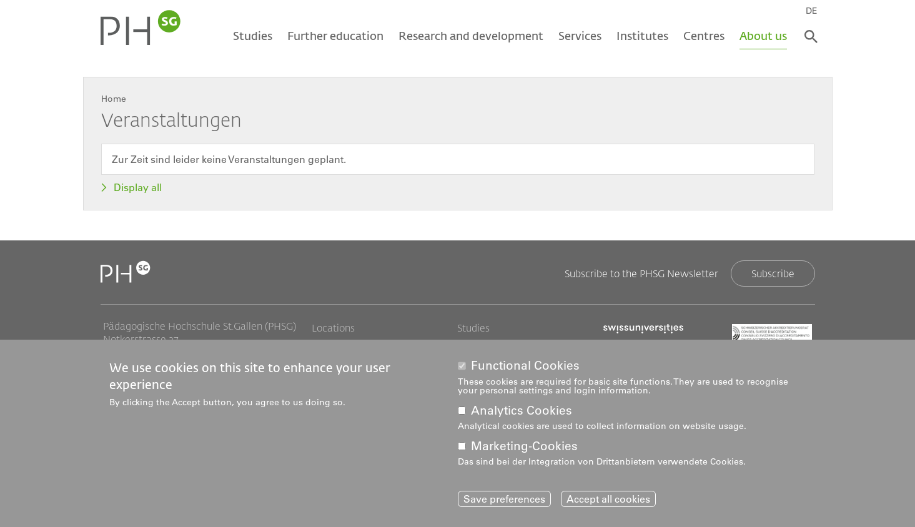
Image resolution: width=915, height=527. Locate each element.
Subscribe (772, 273)
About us (763, 35)
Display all (138, 187)
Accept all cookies (608, 499)
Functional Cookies (525, 366)
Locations (333, 328)
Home (113, 98)
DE (812, 10)
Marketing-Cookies (524, 446)
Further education (335, 35)
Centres (704, 35)
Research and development (470, 35)
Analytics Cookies (521, 410)
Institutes (642, 35)
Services (579, 35)
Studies (252, 35)
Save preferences (504, 499)
